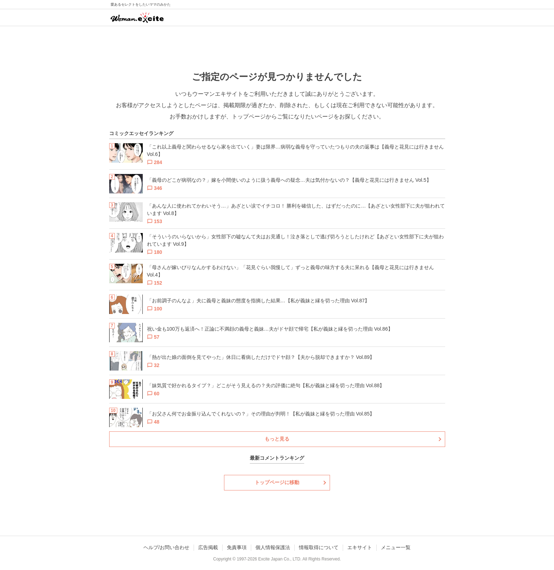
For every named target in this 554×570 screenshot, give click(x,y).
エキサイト (359, 547)
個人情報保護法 (272, 547)
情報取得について (318, 547)
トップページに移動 (277, 482)
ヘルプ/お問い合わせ (166, 547)
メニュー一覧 (396, 547)
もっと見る (277, 439)
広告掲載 (208, 547)
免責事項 (237, 547)
